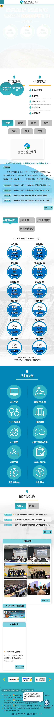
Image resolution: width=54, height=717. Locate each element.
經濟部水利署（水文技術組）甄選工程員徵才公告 (26, 190)
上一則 (4, 679)
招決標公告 (27, 496)
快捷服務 (27, 375)
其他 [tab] (39, 131)
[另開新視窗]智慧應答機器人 (27, 27)
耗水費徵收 (36, 113)
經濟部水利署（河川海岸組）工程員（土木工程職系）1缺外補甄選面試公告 (27, 200)
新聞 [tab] (20, 123)
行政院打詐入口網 (38, 102)
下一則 (50, 679)
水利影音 (14, 624)
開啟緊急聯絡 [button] (1, 6)
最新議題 (14, 81)
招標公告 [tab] (21, 505)
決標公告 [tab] (34, 505)
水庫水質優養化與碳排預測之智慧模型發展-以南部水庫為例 (27, 514)
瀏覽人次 (14, 714)
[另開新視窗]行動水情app (25, 27)
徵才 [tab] (27, 131)
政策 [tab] (33, 123)
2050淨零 (29, 27)
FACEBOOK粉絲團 (14, 606)
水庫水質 (35, 96)
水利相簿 (27, 541)
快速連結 (39, 81)
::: (0, 687)
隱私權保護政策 (27, 690)
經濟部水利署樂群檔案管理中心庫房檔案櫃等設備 (27, 525)
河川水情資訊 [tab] (27, 228)
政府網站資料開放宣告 (10, 690)
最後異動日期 (31, 714)
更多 (45, 208)
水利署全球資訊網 (29, 2)
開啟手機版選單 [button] (2, 2)
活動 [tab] (14, 131)
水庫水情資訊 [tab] (44, 220)
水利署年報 (36, 107)
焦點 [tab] (7, 123)
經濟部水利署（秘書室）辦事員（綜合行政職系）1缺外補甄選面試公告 (27, 195)
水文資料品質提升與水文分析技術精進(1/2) (24, 520)
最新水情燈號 (37, 90)
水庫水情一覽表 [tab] (27, 220)
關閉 (23, 692)
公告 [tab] (46, 123)
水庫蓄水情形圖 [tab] (10, 220)
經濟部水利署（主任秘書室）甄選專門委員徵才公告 (26, 185)
